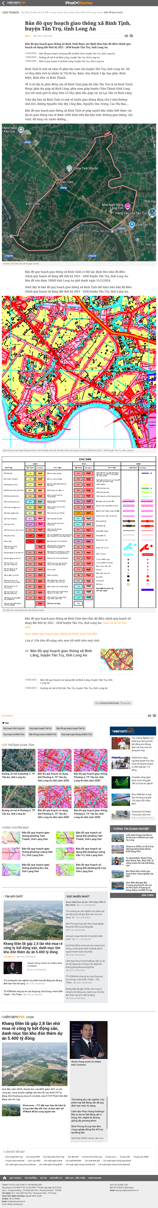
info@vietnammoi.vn (16, 1201)
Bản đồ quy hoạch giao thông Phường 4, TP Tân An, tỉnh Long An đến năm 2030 (90, 777)
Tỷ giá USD (125, 1157)
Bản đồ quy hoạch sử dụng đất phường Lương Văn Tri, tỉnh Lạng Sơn (90, 852)
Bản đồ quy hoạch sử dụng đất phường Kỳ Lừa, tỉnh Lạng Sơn (91, 868)
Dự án (43, 1178)
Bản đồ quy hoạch (113, 12)
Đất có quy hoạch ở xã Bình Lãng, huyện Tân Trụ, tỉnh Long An (71, 61)
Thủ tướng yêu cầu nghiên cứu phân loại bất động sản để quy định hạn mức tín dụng (85, 914)
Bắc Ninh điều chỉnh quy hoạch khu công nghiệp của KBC (140, 873)
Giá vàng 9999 (33, 1157)
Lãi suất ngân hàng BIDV (50, 1164)
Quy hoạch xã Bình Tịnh (13, 734)
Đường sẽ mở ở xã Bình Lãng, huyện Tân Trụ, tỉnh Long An (69, 57)
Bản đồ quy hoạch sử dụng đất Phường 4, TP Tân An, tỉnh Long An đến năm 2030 (53, 777)
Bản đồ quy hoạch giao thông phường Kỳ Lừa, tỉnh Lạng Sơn (35, 868)
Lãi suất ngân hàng (53, 1160)
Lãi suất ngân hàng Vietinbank (80, 1164)
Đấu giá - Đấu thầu (75, 1178)
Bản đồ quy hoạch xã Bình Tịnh (42, 734)
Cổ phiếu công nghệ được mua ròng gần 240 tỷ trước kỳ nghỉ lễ (142, 780)
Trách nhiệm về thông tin (12, 1204)
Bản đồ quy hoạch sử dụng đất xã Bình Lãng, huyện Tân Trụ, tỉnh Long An (76, 681)
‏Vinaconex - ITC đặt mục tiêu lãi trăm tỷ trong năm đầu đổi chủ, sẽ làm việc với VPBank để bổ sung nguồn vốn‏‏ (44, 1108)
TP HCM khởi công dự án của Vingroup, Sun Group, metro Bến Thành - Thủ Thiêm (84, 979)
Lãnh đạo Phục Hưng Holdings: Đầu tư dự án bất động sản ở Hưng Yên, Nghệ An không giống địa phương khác (85, 964)
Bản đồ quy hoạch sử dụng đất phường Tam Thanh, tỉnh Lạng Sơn (89, 836)
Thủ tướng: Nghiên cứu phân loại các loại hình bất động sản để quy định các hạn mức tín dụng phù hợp (143, 744)
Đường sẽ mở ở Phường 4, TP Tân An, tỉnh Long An (18, 812)
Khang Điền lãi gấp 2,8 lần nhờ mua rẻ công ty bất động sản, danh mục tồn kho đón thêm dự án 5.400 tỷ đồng (33, 948)
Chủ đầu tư (9, 957)
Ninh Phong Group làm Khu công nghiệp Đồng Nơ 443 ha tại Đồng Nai (87, 1129)
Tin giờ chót (14, 896)
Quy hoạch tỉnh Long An (13, 728)
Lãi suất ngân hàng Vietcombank (114, 1164)
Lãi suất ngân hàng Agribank (117, 1160)
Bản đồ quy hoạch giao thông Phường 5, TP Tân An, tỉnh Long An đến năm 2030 (90, 814)
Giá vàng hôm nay (14, 1157)
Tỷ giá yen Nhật (140, 1157)
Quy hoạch (11, 12)
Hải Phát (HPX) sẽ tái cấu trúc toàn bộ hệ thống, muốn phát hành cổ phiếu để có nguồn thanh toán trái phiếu (85, 948)
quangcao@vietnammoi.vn (127, 1190)
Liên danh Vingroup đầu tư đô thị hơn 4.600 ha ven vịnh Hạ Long (139, 837)
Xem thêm (148, 895)
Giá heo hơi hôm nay (92, 1157)
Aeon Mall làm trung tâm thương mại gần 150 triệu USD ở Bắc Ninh (142, 799)
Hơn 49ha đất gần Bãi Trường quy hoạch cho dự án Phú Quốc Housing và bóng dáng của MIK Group (139, 886)
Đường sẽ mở (37, 12)
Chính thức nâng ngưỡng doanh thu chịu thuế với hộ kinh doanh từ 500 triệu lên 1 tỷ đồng (143, 763)
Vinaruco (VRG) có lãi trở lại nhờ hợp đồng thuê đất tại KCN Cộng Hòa (140, 849)
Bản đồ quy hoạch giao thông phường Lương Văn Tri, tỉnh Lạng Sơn (37, 852)
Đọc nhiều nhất (78, 896)
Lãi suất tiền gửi (92, 1160)
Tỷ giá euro (110, 1157)
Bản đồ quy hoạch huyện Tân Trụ (70, 728)
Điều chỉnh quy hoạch (92, 12)
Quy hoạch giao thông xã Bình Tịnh (77, 734)
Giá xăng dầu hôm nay (53, 1157)
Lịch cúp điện (34, 1160)
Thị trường (31, 1178)
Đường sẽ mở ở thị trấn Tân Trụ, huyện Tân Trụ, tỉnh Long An (74, 688)
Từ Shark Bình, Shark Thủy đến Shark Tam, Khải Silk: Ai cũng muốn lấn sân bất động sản (140, 862)
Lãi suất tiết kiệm (73, 1160)
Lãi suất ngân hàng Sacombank (20, 1164)
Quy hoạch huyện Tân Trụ (40, 728)
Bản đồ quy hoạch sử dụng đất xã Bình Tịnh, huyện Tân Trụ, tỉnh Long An (77, 53)
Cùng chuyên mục (16, 827)
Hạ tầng (25, 12)
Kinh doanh (94, 1178)
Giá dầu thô (73, 1157)
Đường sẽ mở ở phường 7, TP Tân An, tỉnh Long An (18, 775)
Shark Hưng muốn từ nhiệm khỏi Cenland (44, 964)
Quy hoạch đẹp (72, 12)
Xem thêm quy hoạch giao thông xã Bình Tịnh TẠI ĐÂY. (61, 634)
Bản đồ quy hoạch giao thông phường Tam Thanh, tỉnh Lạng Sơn (35, 836)
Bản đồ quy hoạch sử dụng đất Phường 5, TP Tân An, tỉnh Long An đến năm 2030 (53, 814)
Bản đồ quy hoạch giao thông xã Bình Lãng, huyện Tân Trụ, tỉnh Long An (61, 653)
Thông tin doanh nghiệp (131, 828)
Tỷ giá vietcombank (14, 1160)
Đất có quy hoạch (54, 12)
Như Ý (28, 36)
